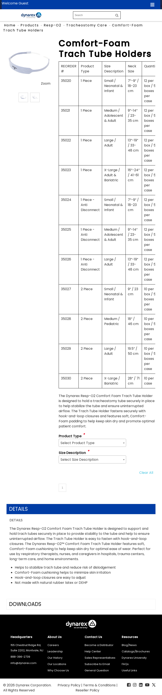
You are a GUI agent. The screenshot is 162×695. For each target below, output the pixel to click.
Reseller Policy (87, 690)
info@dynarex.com (23, 663)
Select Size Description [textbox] (79, 459)
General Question (97, 670)
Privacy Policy (69, 685)
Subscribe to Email (97, 664)
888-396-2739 (20, 657)
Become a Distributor (99, 645)
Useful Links (129, 670)
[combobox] (92, 443)
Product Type (70, 436)
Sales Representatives (100, 658)
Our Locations (56, 664)
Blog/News (129, 645)
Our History (54, 658)
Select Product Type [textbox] (77, 442)
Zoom (45, 83)
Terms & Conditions (99, 685)
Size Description (72, 452)
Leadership (55, 651)
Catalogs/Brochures (136, 651)
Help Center (93, 651)
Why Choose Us (58, 670)
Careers (53, 645)
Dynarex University (134, 658)
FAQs (125, 664)
